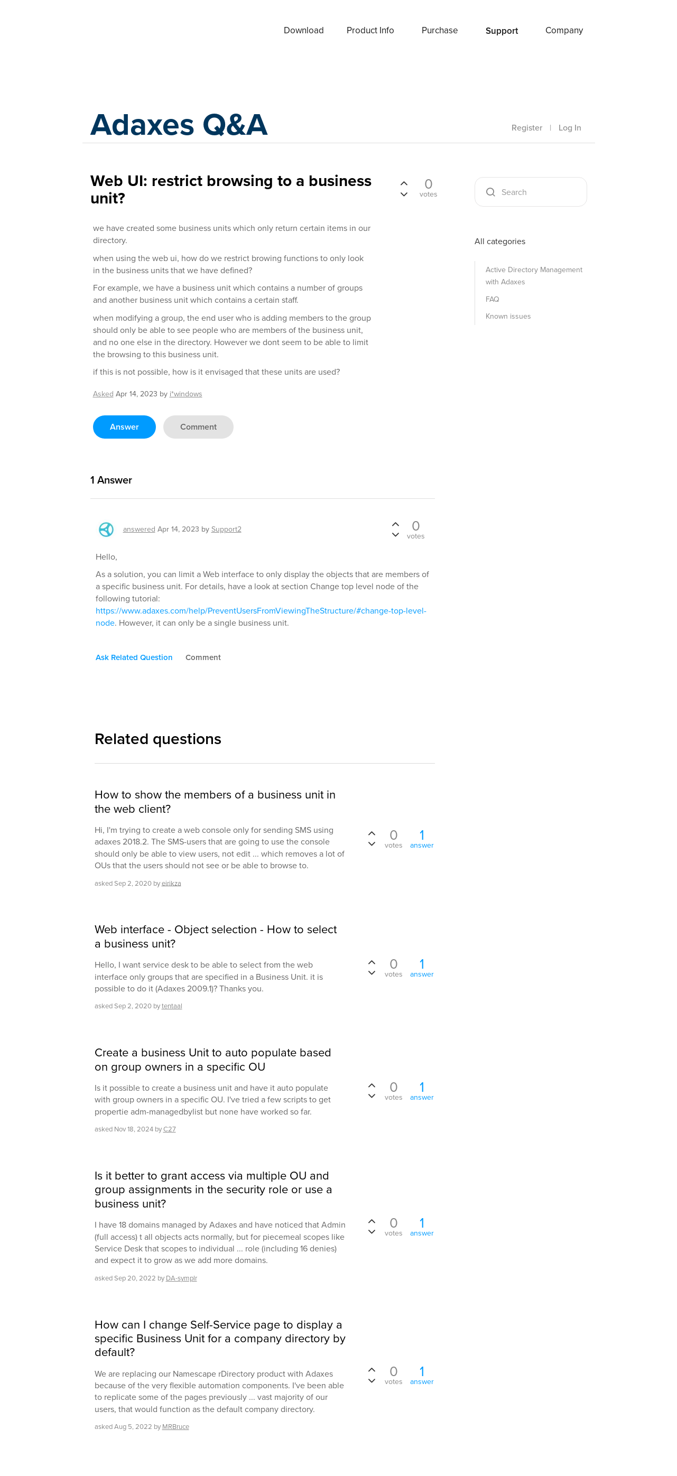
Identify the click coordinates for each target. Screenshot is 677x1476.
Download (304, 30)
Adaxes (116, 31)
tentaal (172, 1006)
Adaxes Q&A (180, 124)
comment (198, 427)
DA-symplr (181, 1278)
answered (139, 529)
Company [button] (564, 30)
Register (527, 127)
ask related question (134, 657)
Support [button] (502, 30)
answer (124, 427)
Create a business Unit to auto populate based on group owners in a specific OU (213, 1060)
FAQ (492, 299)
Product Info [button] (370, 30)
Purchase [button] (440, 30)
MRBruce (175, 1427)
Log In (570, 127)
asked (103, 394)
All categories (500, 241)
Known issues (508, 316)
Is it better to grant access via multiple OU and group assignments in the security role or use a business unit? (213, 1190)
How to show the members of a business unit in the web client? (215, 802)
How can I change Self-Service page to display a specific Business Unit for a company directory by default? (220, 1339)
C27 (169, 1129)
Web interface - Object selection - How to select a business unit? (216, 937)
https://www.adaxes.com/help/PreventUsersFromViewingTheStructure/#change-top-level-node (261, 617)
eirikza (171, 883)
